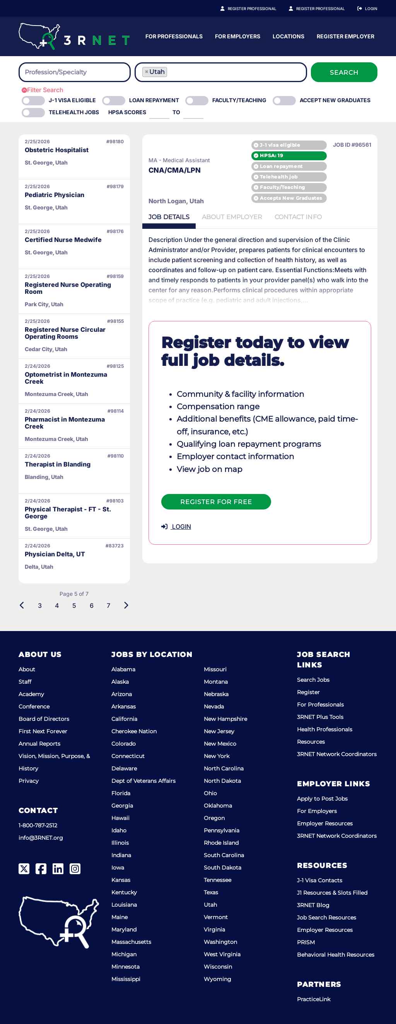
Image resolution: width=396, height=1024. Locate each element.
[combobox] (75, 72)
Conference (34, 706)
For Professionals (247, 36)
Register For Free (216, 502)
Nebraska (216, 694)
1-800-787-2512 (38, 825)
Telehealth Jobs (74, 112)
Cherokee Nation (134, 731)
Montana (216, 681)
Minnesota (125, 966)
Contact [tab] (298, 217)
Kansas (120, 879)
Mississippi (125, 979)
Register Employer (325, 8)
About (27, 669)
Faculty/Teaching (239, 100)
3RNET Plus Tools (320, 717)
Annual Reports (39, 743)
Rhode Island (221, 842)
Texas (211, 892)
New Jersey (219, 731)
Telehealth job (278, 177)
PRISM (306, 942)
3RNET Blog (313, 905)
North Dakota (222, 780)
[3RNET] (74, 36)
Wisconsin (218, 966)
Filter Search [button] (42, 90)
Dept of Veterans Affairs (143, 780)
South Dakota (222, 867)
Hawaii (120, 818)
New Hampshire (225, 718)
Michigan (124, 954)
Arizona (121, 694)
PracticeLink (313, 999)
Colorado (123, 743)
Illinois (120, 842)
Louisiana (124, 904)
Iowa (117, 867)
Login (371, 8)
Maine (119, 917)
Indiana (121, 855)
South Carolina (224, 855)
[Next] (126, 605)
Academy (31, 694)
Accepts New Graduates (291, 198)
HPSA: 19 (271, 155)
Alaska (120, 681)
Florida (120, 793)
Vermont (216, 917)
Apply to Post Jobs (322, 798)
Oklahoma (218, 805)
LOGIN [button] (176, 526)
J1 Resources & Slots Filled (332, 892)
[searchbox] (67, 72)
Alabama (123, 669)
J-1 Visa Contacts (319, 880)
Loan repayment (281, 166)
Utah (210, 904)
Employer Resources (325, 823)
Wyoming (217, 979)
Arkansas (123, 706)
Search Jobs (313, 679)
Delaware (124, 768)
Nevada (214, 706)
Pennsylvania (221, 830)
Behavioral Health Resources (335, 954)
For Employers (310, 36)
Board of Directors (44, 718)
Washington (220, 941)
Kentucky (124, 892)
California (124, 718)
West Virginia (222, 954)
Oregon (214, 818)
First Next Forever (43, 731)
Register (308, 692)
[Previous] (22, 605)
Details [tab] (168, 217)
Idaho (118, 830)
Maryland (124, 929)
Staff (25, 681)
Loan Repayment (154, 100)
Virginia (214, 929)
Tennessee (217, 879)
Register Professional (260, 8)
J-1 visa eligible (280, 145)
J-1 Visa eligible (72, 100)
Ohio (210, 793)
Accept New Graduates (335, 100)
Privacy (29, 780)
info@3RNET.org (41, 837)
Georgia (122, 805)
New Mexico (220, 743)
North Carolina (224, 768)
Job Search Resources (326, 917)
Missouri (215, 669)
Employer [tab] (232, 217)
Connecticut (128, 756)
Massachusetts (131, 941)
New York (216, 756)
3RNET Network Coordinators (337, 754)
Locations (361, 36)
